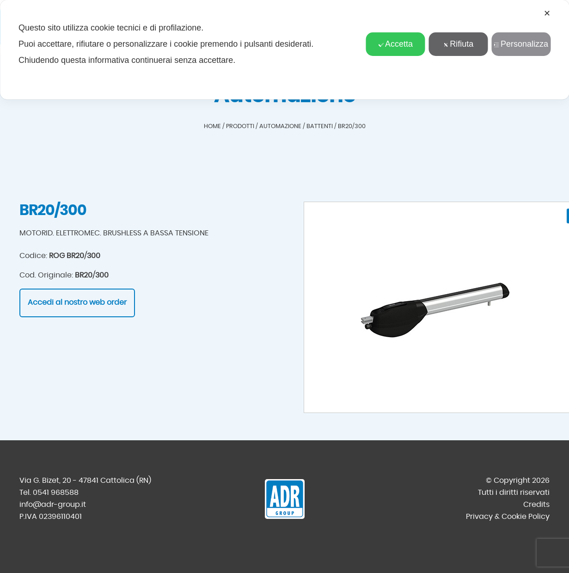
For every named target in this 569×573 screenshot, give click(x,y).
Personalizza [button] (521, 44)
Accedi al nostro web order (77, 302)
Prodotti (240, 126)
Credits (536, 504)
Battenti (319, 126)
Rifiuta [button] (458, 44)
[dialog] (284, 49)
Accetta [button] (395, 44)
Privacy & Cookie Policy (508, 516)
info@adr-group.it (52, 504)
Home (212, 126)
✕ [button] (547, 13)
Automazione (280, 126)
